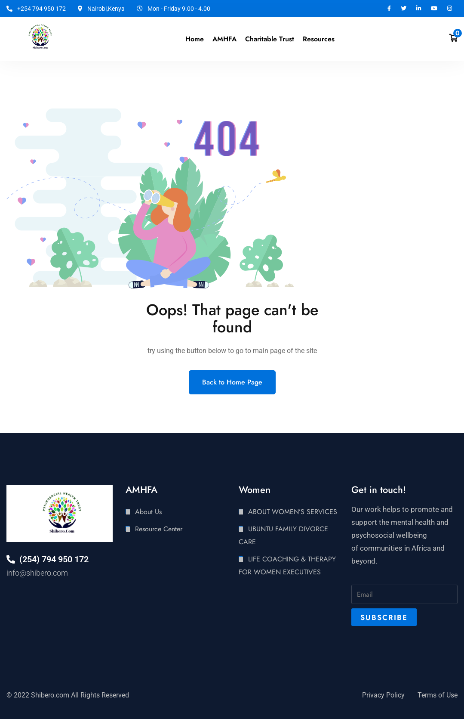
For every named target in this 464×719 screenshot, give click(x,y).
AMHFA (224, 39)
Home (194, 39)
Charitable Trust (269, 39)
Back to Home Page (232, 382)
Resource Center (158, 529)
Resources (319, 39)
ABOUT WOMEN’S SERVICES (292, 512)
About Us (148, 512)
